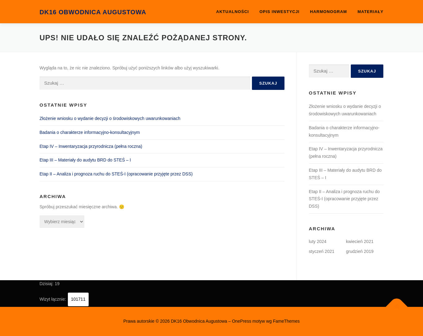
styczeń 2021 (322, 251)
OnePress (241, 321)
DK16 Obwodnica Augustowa (93, 12)
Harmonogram (328, 11)
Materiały (371, 11)
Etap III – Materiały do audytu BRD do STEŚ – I (85, 159)
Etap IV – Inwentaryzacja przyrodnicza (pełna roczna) (91, 146)
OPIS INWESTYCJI (279, 11)
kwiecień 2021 (360, 241)
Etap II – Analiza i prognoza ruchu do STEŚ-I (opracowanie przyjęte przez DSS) (116, 173)
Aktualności (232, 11)
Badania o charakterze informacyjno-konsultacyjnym (90, 132)
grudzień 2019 (360, 251)
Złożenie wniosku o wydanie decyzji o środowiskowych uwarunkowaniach (110, 118)
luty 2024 (318, 241)
